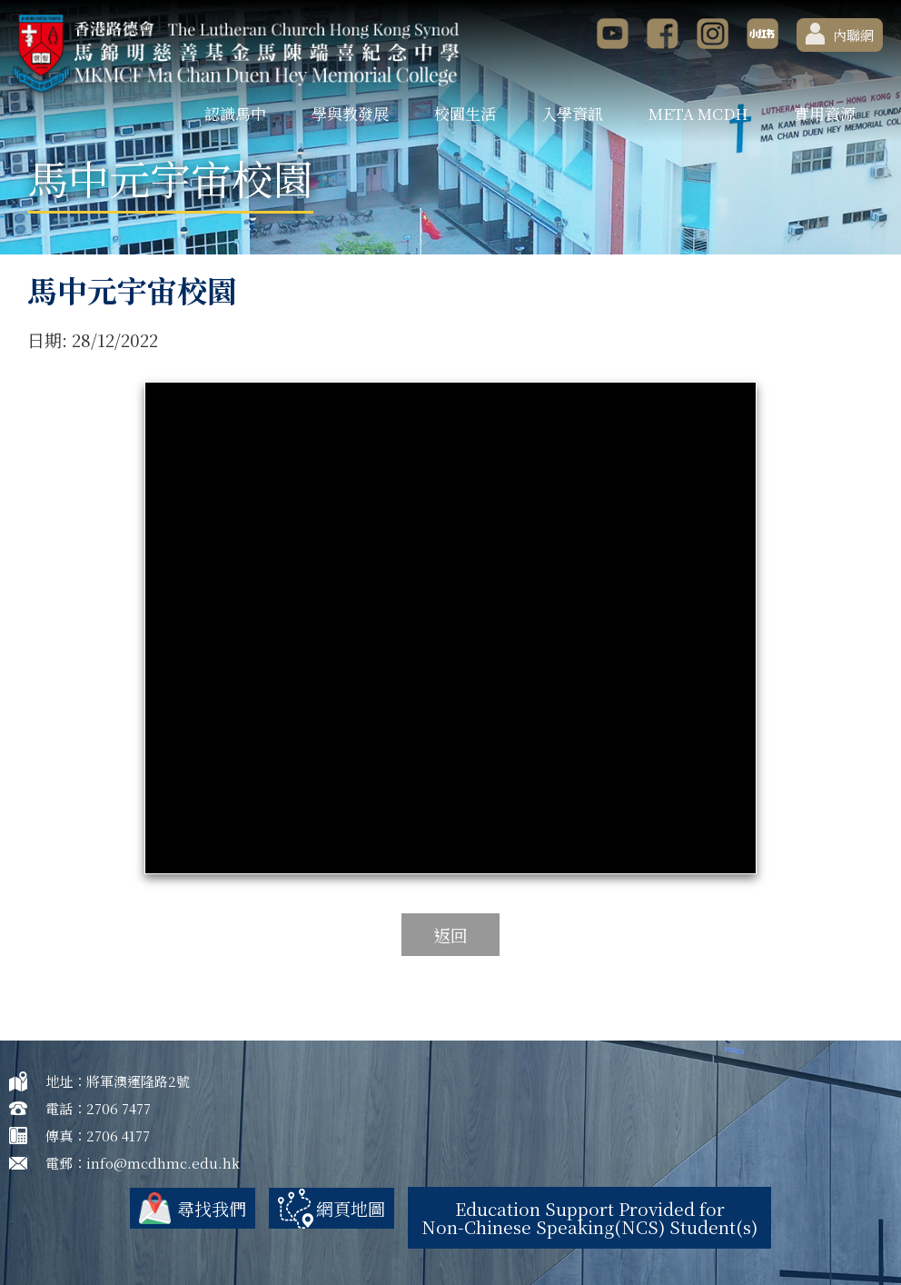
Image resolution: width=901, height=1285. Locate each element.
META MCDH (698, 113)
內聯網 (840, 34)
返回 (450, 934)
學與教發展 (350, 113)
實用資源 (825, 113)
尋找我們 (211, 1208)
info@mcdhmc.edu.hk (163, 1162)
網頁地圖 (350, 1208)
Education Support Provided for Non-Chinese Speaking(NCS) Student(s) (589, 1217)
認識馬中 (235, 113)
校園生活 (465, 113)
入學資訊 (572, 113)
